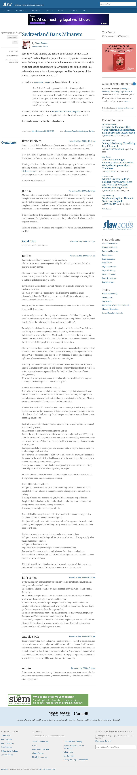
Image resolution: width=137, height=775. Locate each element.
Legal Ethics (106, 157)
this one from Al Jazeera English (65, 111)
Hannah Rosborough (114, 149)
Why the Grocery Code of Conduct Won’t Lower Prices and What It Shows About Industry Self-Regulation (117, 183)
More (85, 10)
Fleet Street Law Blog (40, 749)
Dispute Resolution (109, 124)
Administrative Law (110, 243)
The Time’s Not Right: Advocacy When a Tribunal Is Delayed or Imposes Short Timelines (117, 164)
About (61, 10)
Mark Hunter (110, 204)
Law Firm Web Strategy (73, 742)
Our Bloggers (6, 739)
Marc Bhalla (109, 135)
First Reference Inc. (39, 757)
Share (15, 42)
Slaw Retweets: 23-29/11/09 (43, 131)
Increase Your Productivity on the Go (79, 131)
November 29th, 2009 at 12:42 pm (82, 191)
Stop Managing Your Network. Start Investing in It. (118, 199)
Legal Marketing (108, 195)
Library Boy (68, 752)
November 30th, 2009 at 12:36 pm (82, 637)
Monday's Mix (107, 297)
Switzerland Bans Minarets (52, 34)
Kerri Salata (109, 190)
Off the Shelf (69, 756)
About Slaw (5, 735)
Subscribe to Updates (9, 751)
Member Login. (51, 769)
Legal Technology (109, 278)
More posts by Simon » (40, 46)
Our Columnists (7, 743)
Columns (7, 10)
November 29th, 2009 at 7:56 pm (82, 256)
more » (127, 101)
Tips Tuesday (107, 301)
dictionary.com (28, 171)
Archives (36, 10)
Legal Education (108, 259)
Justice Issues (107, 255)
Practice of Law (107, 176)
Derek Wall (29, 241)
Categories (21, 10)
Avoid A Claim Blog (40, 742)
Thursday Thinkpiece (110, 309)
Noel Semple (109, 171)
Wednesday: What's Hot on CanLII (115, 305)
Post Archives (6, 747)
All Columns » (107, 209)
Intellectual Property (110, 251)
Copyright (4, 769)
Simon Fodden (41, 43)
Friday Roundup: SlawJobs (112, 313)
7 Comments (13, 37)
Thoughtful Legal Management (76, 760)
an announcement (41, 82)
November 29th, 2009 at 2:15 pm (82, 241)
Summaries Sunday (109, 293)
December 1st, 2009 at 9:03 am (83, 668)
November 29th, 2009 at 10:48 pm (82, 578)
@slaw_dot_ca (7, 755)
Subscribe (73, 10)
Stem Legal (41, 769)
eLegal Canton (37, 753)
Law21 (35, 745)
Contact (49, 10)
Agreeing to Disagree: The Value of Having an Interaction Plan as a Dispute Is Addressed (118, 130)
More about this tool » (104, 741)
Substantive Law (12, 55)
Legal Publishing (108, 274)
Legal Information (108, 140)
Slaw (7, 4)
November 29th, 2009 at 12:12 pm (82, 141)
